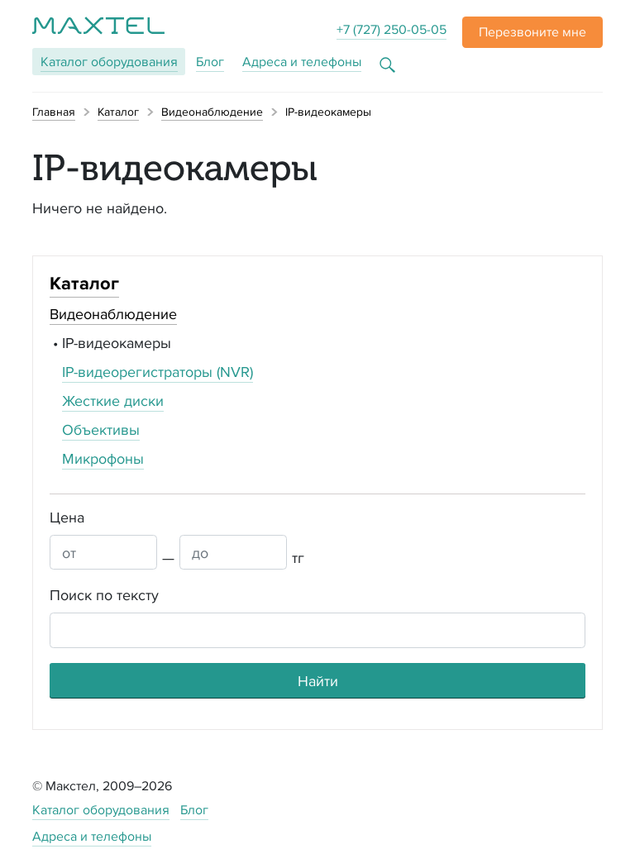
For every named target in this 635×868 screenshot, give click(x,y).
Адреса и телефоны (301, 61)
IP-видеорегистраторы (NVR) (157, 371)
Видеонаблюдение (113, 313)
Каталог (109, 61)
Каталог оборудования (100, 809)
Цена (67, 517)
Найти (318, 680)
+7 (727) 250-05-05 (391, 29)
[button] (532, 32)
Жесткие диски (113, 400)
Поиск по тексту (104, 594)
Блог (210, 61)
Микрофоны (103, 458)
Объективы (101, 429)
